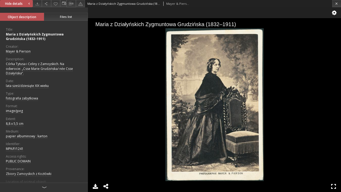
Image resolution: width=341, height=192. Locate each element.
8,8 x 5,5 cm (14, 123)
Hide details (18, 3)
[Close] (336, 3)
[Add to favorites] (55, 3)
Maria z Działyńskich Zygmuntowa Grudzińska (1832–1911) (35, 36)
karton (42, 136)
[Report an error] (80, 3)
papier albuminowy (20, 136)
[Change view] (63, 3)
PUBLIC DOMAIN (18, 161)
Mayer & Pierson (18, 51)
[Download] (37, 3)
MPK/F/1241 (14, 148)
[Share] (46, 3)
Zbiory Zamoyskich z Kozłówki (28, 173)
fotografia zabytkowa (22, 98)
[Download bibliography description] (71, 3)
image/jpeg (14, 111)
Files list (66, 17)
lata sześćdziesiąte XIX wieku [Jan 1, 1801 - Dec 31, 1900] (27, 85)
